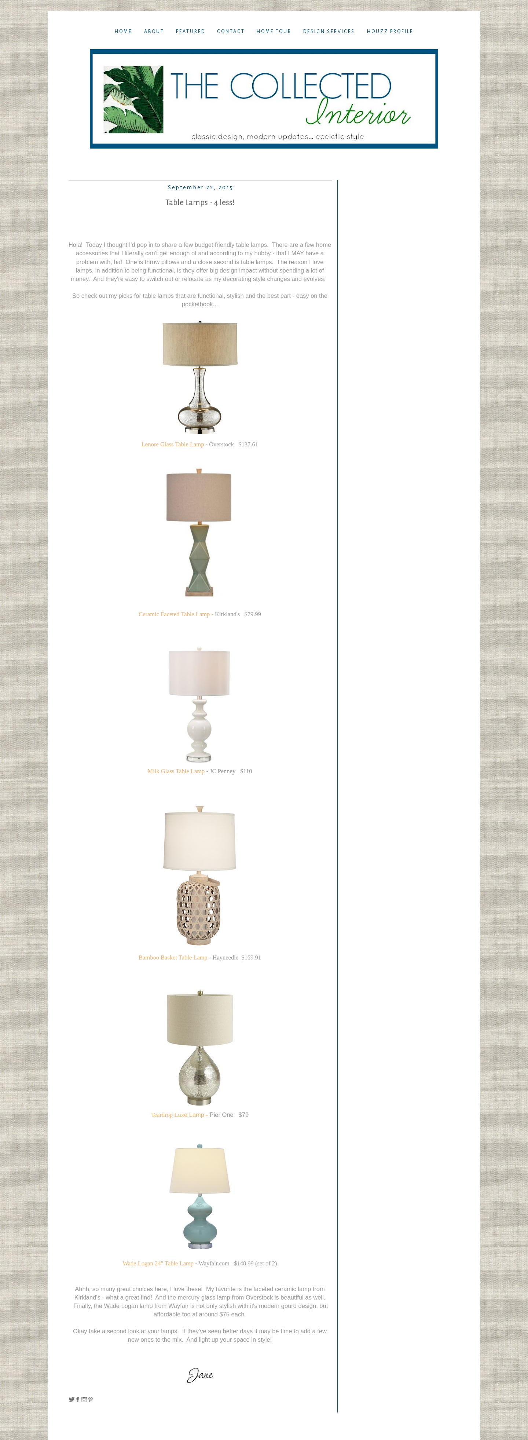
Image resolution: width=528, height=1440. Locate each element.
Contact (231, 31)
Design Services (329, 31)
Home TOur (274, 31)
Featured (190, 31)
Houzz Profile (390, 31)
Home (123, 31)
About (154, 31)
